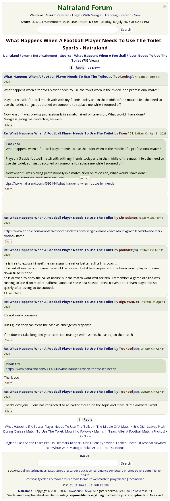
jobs (62, 471)
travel (138, 471)
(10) (106, 485)
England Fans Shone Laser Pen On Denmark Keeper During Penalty (53, 443)
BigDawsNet (129, 301)
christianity (33, 479)
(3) (79, 485)
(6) (90, 485)
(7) (94, 485)
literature (86, 479)
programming (119, 479)
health (85, 475)
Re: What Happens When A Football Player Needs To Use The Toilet (59, 133)
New (137, 15)
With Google (92, 15)
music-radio (71, 479)
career (74, 471)
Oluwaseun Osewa (79, 491)
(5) (86, 485)
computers (116, 471)
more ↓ (84, 178)
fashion (157, 471)
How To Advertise (136, 491)
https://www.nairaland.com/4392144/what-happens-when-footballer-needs (59, 183)
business (40, 471)
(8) (97, 485)
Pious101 (126, 133)
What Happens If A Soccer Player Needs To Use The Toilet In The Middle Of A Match (67, 426)
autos (51, 471)
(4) (82, 485)
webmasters (101, 479)
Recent (126, 15)
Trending (111, 15)
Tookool (120, 76)
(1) (71, 485)
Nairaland (25, 491)
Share (8, 125)
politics (25, 471)
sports (147, 471)
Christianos (128, 217)
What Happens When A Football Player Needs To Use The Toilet (56, 76)
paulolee (126, 250)
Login (76, 15)
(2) (32, 471)
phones (129, 471)
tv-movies (57, 479)
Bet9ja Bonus (114, 447)
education (85, 471)
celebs (45, 479)
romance (102, 471)
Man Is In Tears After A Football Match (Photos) (129, 431)
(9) (101, 485)
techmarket (136, 479)
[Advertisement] (85, 203)
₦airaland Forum (85, 7)
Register (63, 15)
